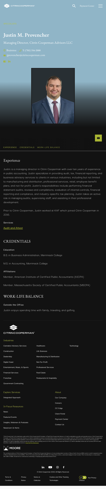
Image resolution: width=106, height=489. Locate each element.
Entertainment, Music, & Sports (15, 370)
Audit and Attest (13, 231)
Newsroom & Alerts (11, 430)
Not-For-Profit (41, 365)
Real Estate (41, 375)
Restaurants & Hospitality (46, 381)
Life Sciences (41, 354)
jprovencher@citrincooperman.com (26, 55)
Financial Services (10, 375)
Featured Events (10, 420)
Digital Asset (8, 365)
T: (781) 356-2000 (31, 50)
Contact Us (59, 427)
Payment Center (86, 5)
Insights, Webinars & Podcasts (15, 425)
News (5, 414)
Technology (74, 348)
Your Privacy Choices (87, 482)
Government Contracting (13, 386)
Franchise (7, 381)
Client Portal (60, 416)
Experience (10, 150)
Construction (8, 354)
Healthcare (40, 348)
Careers (58, 406)
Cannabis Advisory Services (14, 348)
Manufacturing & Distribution (47, 359)
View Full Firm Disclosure (32, 446)
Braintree (11, 50)
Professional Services (45, 370)
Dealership (7, 359)
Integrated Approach (11, 400)
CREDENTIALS (27, 150)
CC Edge (59, 411)
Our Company (61, 400)
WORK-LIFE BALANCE (48, 150)
